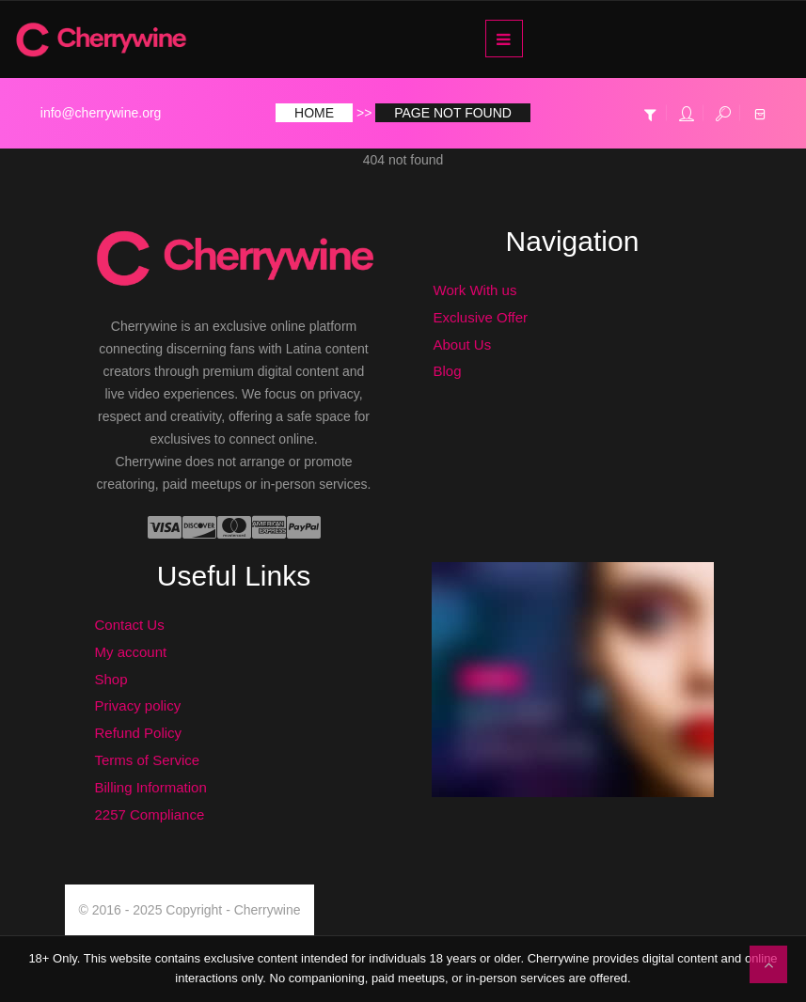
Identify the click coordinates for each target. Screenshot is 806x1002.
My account (131, 652)
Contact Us (130, 625)
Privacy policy (138, 705)
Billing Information (151, 787)
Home (314, 112)
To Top (768, 964)
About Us (463, 344)
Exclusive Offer (481, 317)
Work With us (475, 290)
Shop (111, 679)
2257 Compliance (150, 814)
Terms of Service (147, 760)
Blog (448, 371)
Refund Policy (138, 733)
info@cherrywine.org (101, 112)
